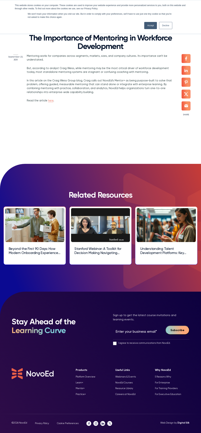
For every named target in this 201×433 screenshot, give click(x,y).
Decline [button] (165, 25)
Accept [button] (150, 25)
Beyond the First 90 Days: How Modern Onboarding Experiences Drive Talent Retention (34, 251)
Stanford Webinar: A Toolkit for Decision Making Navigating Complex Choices (98, 251)
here (50, 100)
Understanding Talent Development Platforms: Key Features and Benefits (162, 251)
